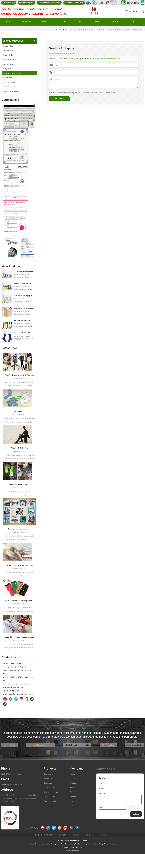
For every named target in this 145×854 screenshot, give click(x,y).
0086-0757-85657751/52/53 (12, 774)
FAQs (115, 21)
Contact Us (134, 21)
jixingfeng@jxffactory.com (11, 785)
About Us (26, 21)
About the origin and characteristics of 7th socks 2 (19, 637)
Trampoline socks (9, 87)
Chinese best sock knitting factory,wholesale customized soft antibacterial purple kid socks (89, 58)
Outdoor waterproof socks (19, 484)
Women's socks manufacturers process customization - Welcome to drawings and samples (24, 283)
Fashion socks (8, 64)
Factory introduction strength (19, 529)
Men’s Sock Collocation (19, 448)
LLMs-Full (74, 806)
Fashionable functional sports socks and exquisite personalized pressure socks (24, 320)
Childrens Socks (9, 82)
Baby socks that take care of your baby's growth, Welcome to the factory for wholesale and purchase (24, 308)
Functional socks (9, 46)
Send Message (59, 99)
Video (79, 21)
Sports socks (7, 78)
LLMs (72, 801)
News (63, 21)
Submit (136, 814)
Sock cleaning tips (19, 411)
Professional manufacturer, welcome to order (24, 271)
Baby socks (7, 69)
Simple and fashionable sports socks (24, 333)
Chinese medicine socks (72, 29)
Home (8, 21)
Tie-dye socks (8, 50)
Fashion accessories (10, 91)
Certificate (97, 21)
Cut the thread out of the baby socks (19, 565)
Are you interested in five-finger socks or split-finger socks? (19, 601)
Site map (73, 792)
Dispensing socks (9, 60)
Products (45, 21)
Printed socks (8, 55)
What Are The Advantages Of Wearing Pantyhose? (19, 375)
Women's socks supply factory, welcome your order (24, 296)
